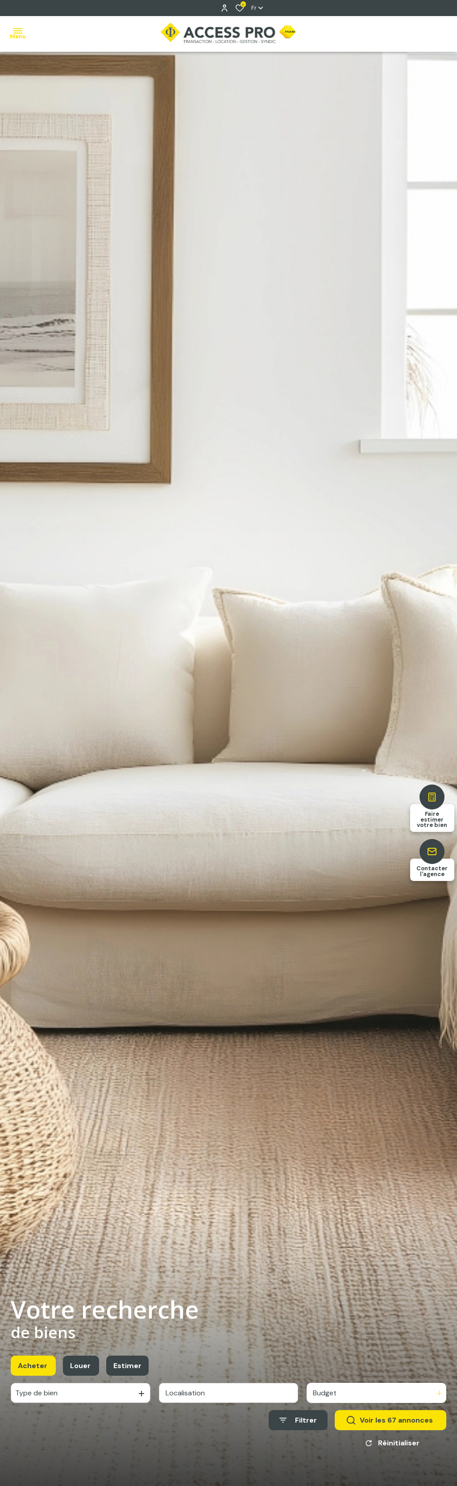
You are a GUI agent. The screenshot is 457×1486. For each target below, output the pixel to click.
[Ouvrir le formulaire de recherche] (298, 1428)
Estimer (127, 1372)
